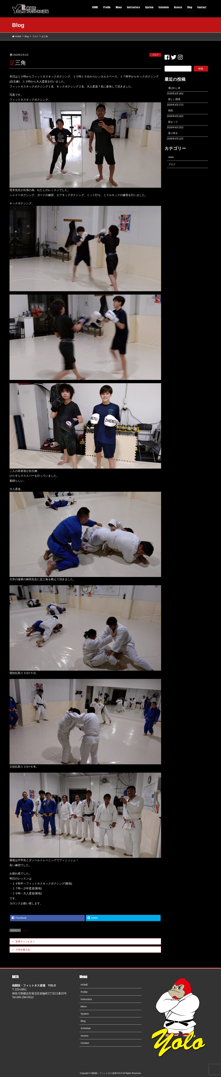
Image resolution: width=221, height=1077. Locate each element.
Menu (84, 1006)
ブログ (155, 55)
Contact (85, 1043)
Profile (84, 992)
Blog (83, 1021)
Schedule (86, 1028)
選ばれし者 (174, 88)
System (85, 1013)
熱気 (170, 110)
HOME (84, 984)
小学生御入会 (23, 949)
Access (84, 1035)
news (171, 157)
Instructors (86, 999)
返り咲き (173, 133)
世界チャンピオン (25, 941)
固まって (173, 121)
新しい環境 (174, 99)
